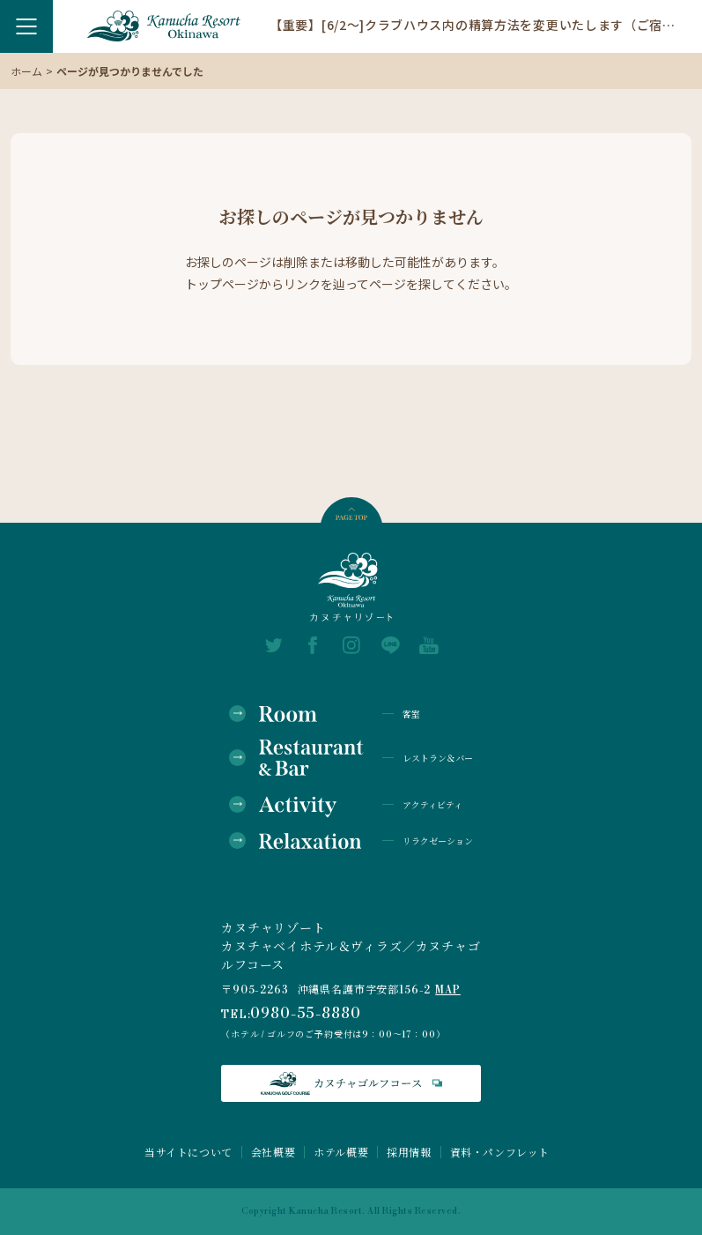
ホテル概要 (341, 1152)
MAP (448, 990)
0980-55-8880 (305, 1014)
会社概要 (273, 1152)
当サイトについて (188, 1152)
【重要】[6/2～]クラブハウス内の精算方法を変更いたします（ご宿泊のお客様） (473, 24)
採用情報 (409, 1152)
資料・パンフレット (500, 1152)
